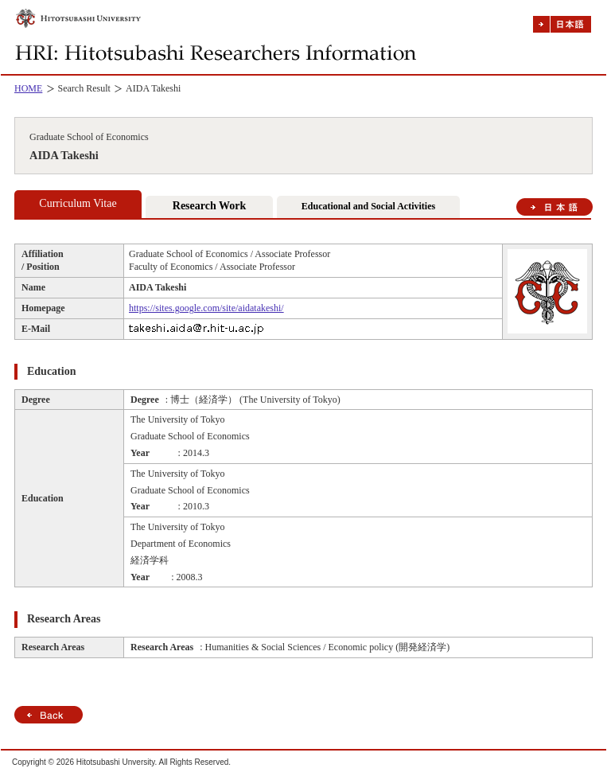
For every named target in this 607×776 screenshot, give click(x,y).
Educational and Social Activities (368, 206)
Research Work (209, 206)
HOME (28, 88)
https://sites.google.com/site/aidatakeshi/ (206, 308)
